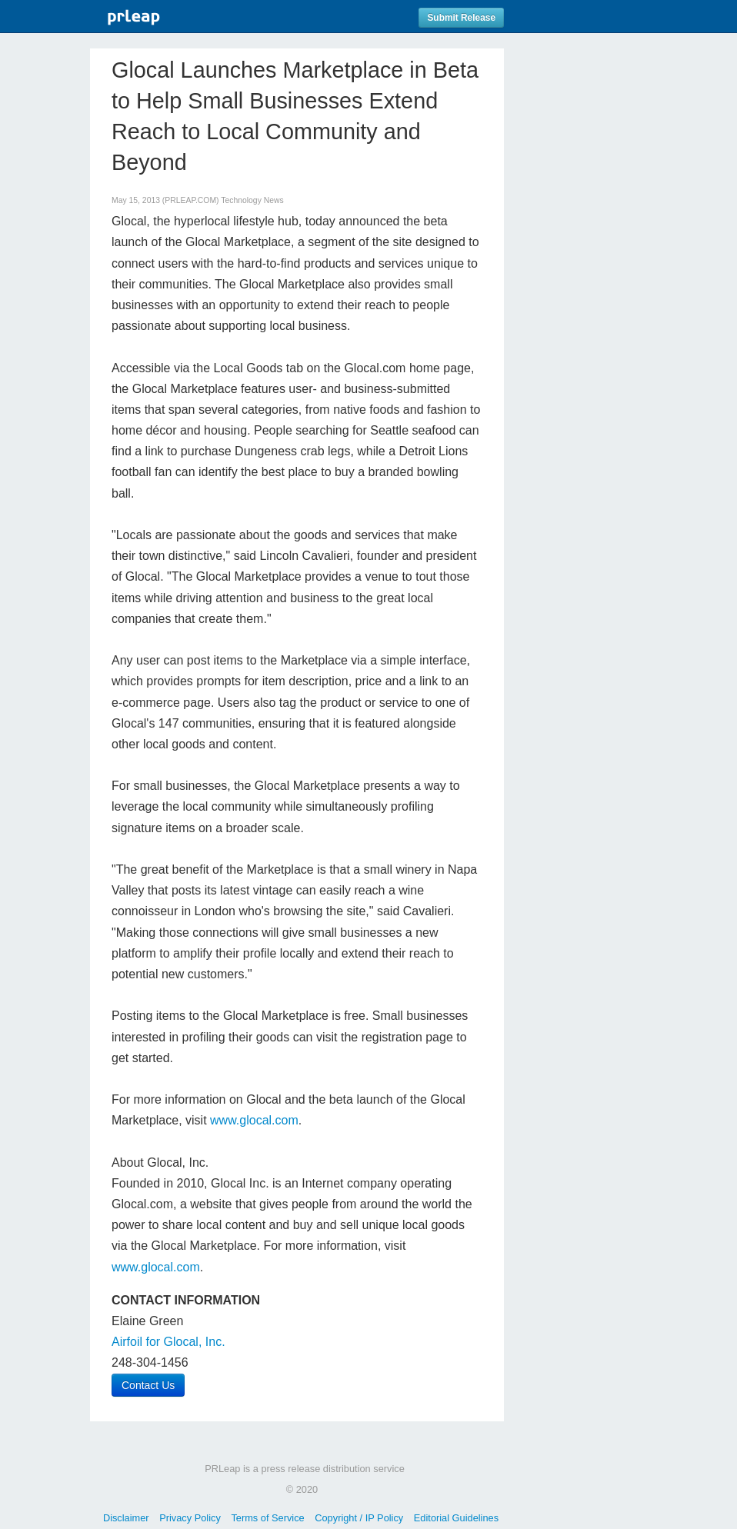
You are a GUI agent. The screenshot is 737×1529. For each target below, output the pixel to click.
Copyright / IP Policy (359, 1518)
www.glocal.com (254, 1120)
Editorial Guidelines (456, 1518)
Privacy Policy (190, 1518)
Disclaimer (126, 1518)
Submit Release (461, 17)
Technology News (252, 200)
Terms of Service (267, 1518)
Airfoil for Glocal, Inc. (168, 1341)
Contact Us (148, 1385)
